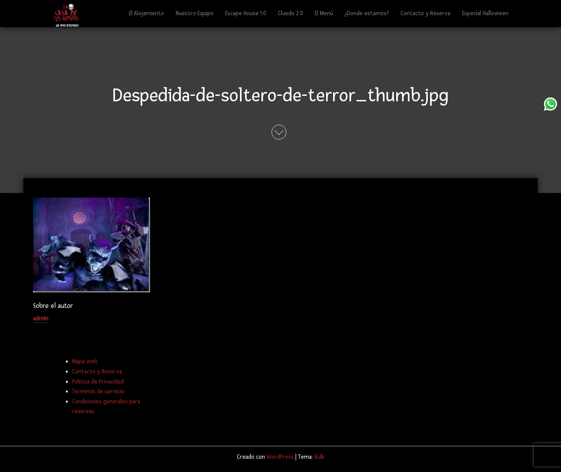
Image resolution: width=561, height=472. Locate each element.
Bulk (319, 457)
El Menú (324, 13)
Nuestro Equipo (194, 13)
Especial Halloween (485, 13)
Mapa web (84, 361)
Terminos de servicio (98, 391)
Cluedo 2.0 (290, 13)
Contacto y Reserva (425, 13)
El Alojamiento (146, 13)
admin (40, 318)
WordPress (280, 457)
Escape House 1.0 (245, 13)
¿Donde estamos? (367, 13)
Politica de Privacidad (98, 381)
